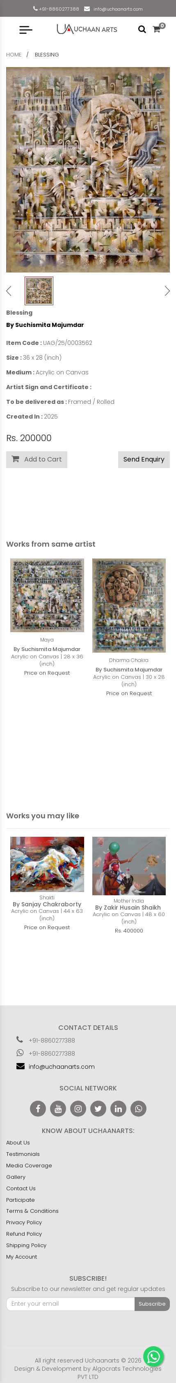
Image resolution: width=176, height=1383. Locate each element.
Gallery (15, 1177)
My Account (21, 1257)
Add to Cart (36, 459)
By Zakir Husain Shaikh (128, 907)
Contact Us (21, 1188)
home (14, 55)
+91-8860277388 (58, 9)
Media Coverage (29, 1165)
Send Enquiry (144, 459)
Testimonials (23, 1154)
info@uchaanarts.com (117, 9)
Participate (20, 1200)
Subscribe (152, 1304)
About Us (18, 1142)
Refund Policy (24, 1234)
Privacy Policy (24, 1222)
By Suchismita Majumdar (45, 325)
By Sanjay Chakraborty (47, 904)
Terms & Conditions (32, 1211)
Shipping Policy (26, 1245)
